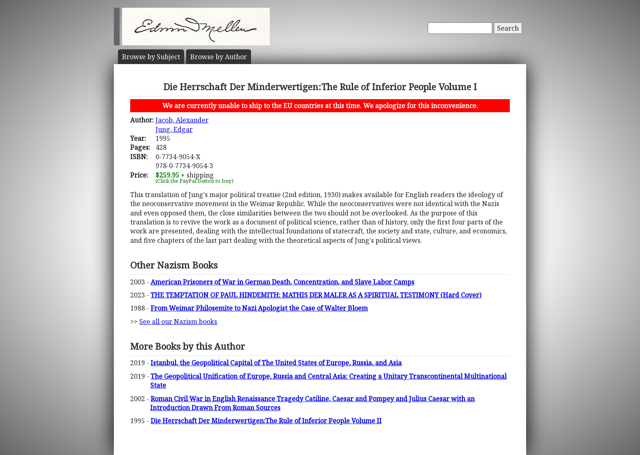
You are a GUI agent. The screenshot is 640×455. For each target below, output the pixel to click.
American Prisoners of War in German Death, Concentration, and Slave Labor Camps (282, 281)
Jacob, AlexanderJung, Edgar (182, 124)
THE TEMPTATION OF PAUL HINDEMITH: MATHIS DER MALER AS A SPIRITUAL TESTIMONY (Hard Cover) (316, 295)
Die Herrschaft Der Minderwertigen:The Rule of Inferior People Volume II (266, 420)
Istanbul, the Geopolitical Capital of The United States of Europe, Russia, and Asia (276, 362)
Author (218, 56)
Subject (151, 56)
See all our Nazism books (178, 321)
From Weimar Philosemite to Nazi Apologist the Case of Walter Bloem (259, 308)
